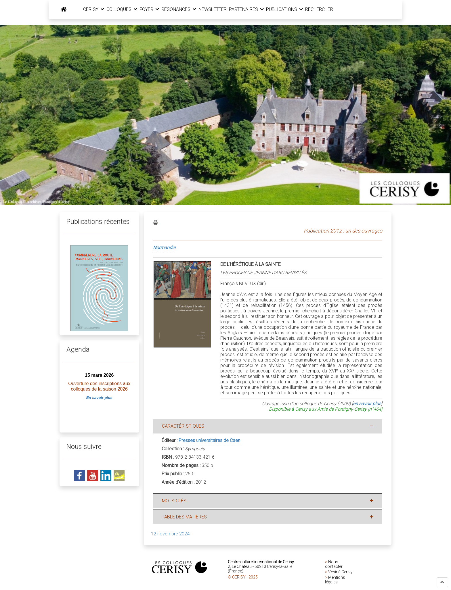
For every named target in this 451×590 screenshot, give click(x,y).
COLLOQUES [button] (127, 9)
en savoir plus (367, 404)
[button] (442, 582)
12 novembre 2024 (170, 534)
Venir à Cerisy (340, 572)
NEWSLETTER (218, 9)
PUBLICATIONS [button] (290, 9)
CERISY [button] (99, 9)
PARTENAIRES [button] (251, 9)
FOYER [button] (155, 9)
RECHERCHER (325, 9)
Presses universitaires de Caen (209, 441)
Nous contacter (334, 564)
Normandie (164, 248)
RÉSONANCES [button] (184, 9)
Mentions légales (335, 580)
